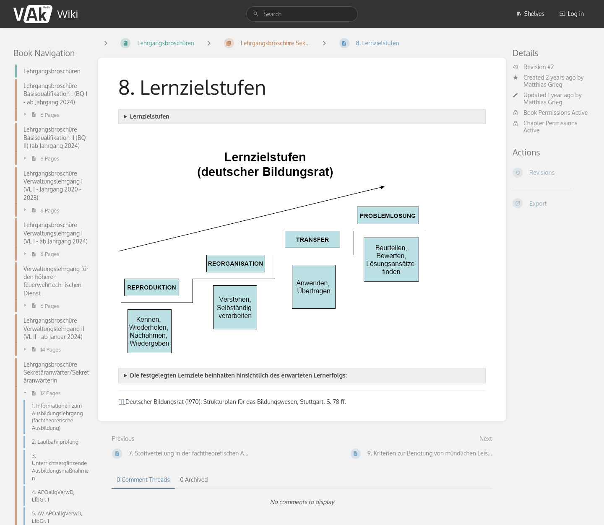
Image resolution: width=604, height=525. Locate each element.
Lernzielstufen (149, 116)
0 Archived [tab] (194, 479)
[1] (121, 401)
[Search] (256, 14)
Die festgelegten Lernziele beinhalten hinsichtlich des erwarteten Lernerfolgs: (238, 375)
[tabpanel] (302, 502)
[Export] (551, 203)
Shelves (530, 13)
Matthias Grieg (542, 84)
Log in (572, 13)
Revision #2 (533, 67)
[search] (302, 14)
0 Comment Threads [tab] (143, 479)
